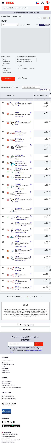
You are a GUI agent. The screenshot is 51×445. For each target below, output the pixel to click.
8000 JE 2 (18, 249)
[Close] (48, 432)
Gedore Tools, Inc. (19, 253)
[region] (25, 437)
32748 (17, 198)
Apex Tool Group (19, 116)
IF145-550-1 (18, 208)
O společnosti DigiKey (7, 360)
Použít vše (8, 78)
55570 (17, 267)
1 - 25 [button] (10, 87)
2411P (17, 235)
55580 (17, 286)
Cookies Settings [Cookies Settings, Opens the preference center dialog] (11, 442)
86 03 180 (18, 138)
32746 (17, 121)
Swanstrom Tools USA (21, 219)
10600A (17, 145)
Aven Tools (18, 106)
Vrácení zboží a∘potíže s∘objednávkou (11, 387)
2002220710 (19, 155)
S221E (17, 257)
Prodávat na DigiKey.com (8, 364)
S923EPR (18, 229)
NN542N (17, 176)
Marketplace (5, 362)
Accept (23, 442)
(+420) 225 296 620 (8, 396)
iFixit (16, 213)
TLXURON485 (19, 162)
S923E (17, 216)
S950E (17, 222)
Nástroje (15, 16)
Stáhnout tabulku (43, 89)
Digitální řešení (5, 370)
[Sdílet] (49, 18)
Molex (16, 158)
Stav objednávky (6, 383)
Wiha (16, 124)
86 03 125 (18, 131)
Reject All (35, 442)
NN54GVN (18, 184)
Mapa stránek (5, 368)
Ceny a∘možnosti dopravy (8, 385)
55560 (17, 280)
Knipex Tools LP (19, 135)
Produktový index (5, 16)
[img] (10, 3)
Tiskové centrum (6, 372)
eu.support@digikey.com (9, 399)
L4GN (17, 113)
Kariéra (3, 366)
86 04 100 (18, 192)
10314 (17, 102)
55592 (17, 273)
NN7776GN (19, 168)
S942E (17, 242)
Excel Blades (18, 270)
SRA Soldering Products (21, 165)
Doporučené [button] (29, 87)
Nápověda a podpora (7, 381)
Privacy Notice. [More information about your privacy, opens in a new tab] (13, 438)
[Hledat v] (9, 24)
